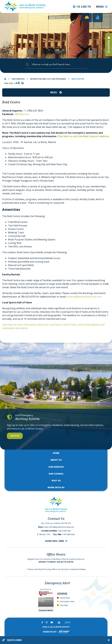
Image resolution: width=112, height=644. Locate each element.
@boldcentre (22, 114)
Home (56, 453)
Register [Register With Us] (14, 436)
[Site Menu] (56, 92)
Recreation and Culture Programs (48, 79)
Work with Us (56, 487)
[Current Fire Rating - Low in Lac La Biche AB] (97, 17)
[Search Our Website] (56, 64)
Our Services (18, 79)
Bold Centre (78, 79)
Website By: (56, 632)
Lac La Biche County (24, 6)
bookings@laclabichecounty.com (84, 296)
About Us (56, 459)
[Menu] (102, 6)
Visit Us (56, 480)
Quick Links (14, 640)
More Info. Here (54, 541)
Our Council (56, 473)
